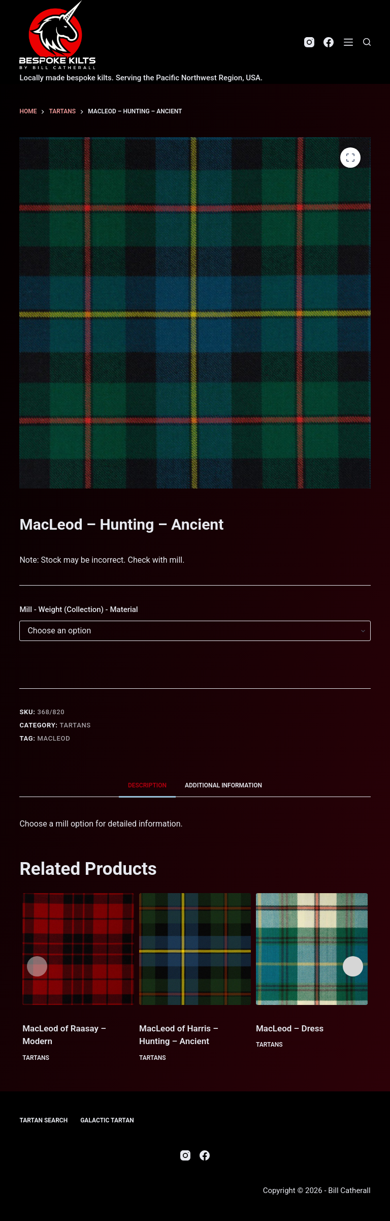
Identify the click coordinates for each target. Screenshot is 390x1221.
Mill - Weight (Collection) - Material (78, 609)
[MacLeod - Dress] (312, 949)
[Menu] (348, 42)
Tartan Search (43, 1120)
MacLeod (53, 738)
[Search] (367, 42)
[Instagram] (309, 42)
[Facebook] (328, 42)
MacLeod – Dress (289, 1028)
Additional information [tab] (223, 785)
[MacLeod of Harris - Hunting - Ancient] (195, 949)
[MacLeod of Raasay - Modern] (78, 949)
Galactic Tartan (107, 1120)
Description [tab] (147, 785)
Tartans (75, 725)
